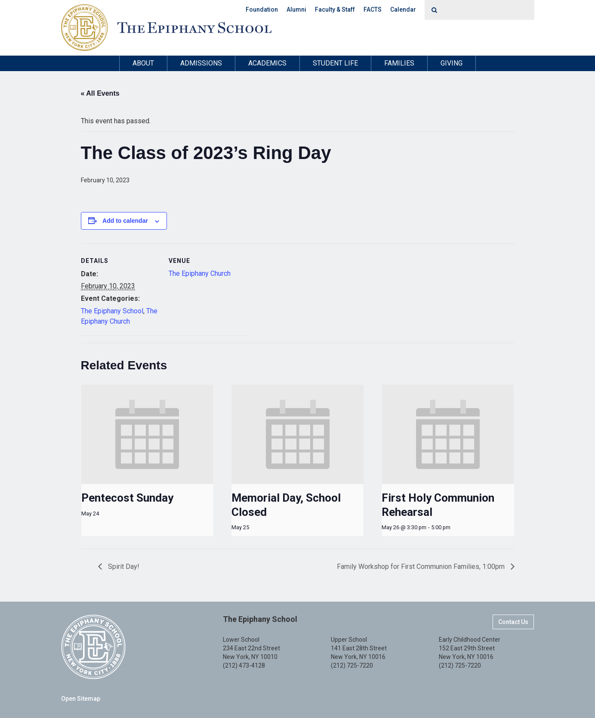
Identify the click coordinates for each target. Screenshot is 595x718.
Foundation (262, 9)
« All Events (100, 93)
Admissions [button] (201, 63)
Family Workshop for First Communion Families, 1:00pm (421, 566)
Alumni (296, 9)
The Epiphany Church (200, 273)
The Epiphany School (112, 311)
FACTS (373, 9)
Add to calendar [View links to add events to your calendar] (125, 220)
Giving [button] (451, 63)
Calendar (403, 9)
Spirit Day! (122, 566)
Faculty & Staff (335, 9)
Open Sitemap (80, 698)
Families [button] (399, 63)
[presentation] (147, 434)
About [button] (143, 63)
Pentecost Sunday (127, 497)
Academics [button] (267, 63)
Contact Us (513, 621)
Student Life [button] (335, 63)
